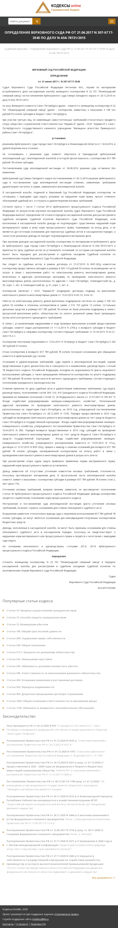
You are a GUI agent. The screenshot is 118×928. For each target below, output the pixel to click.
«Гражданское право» (66, 914)
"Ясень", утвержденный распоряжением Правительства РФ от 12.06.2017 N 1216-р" (58, 820)
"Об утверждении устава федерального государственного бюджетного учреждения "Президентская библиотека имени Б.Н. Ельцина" (55, 786)
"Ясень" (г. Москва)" (55, 833)
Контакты (8, 924)
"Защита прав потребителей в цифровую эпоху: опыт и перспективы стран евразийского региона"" (59, 846)
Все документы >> (104, 879)
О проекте (22, 924)
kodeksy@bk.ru (40, 919)
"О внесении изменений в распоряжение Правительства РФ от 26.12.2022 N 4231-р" (56, 744)
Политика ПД (38, 924)
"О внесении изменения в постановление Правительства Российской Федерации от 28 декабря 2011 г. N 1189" (56, 755)
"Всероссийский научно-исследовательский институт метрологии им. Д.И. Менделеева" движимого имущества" (60, 803)
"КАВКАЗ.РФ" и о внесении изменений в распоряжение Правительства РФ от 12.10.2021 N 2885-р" (55, 769)
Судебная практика (16, 48)
